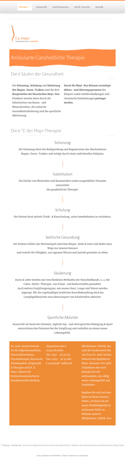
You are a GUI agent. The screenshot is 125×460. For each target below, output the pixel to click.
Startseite (27, 445)
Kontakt (99, 7)
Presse (67, 445)
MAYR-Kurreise (82, 7)
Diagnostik (41, 7)
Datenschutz (49, 445)
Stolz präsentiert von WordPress (49, 456)
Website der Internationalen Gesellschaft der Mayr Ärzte (98, 445)
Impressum (38, 445)
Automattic (83, 456)
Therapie (23, 7)
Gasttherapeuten (60, 7)
